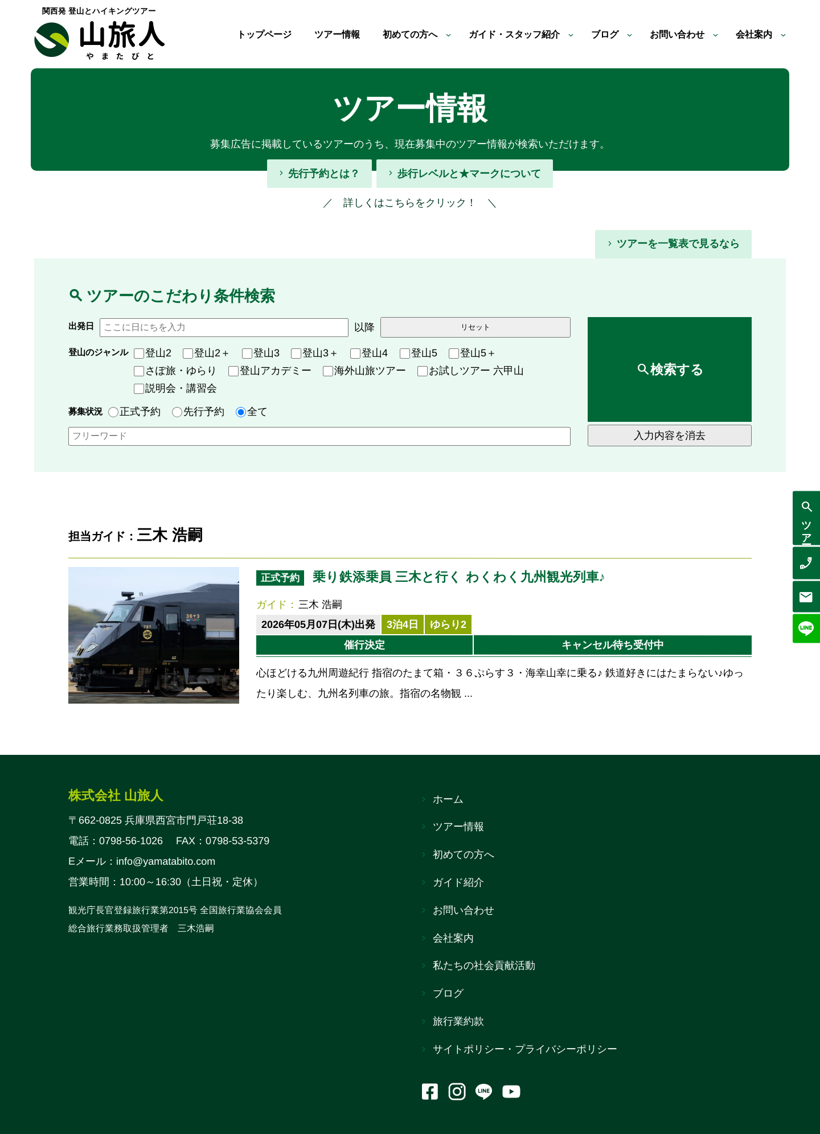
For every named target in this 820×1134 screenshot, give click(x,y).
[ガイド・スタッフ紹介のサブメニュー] (556, 34)
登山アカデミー (269, 370)
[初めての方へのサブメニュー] (422, 34)
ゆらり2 (448, 624)
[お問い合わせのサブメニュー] (711, 34)
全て (252, 411)
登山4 (369, 353)
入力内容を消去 (670, 435)
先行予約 (198, 411)
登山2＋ (207, 353)
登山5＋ (473, 353)
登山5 (418, 353)
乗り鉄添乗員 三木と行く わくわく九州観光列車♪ (459, 577)
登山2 (152, 353)
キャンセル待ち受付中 (612, 645)
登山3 (261, 353)
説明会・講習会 (175, 388)
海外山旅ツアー (364, 370)
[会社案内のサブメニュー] (783, 34)
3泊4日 (403, 624)
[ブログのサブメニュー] (618, 34)
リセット (475, 327)
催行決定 (364, 645)
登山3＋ (315, 353)
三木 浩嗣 (320, 604)
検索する (677, 370)
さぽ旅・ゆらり (175, 370)
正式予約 (134, 411)
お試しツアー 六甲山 (470, 370)
